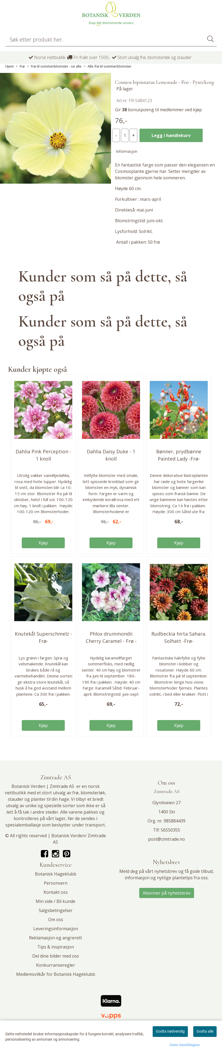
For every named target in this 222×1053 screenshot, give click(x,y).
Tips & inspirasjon (55, 947)
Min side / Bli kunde (55, 901)
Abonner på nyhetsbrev (167, 893)
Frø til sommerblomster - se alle (54, 66)
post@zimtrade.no (166, 839)
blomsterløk (93, 793)
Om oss (55, 919)
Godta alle (204, 1031)
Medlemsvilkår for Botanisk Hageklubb (55, 974)
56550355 (170, 830)
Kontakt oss (56, 892)
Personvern (55, 883)
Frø (20, 66)
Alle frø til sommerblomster (107, 66)
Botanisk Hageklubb (55, 874)
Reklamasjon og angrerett (55, 938)
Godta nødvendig (170, 1031)
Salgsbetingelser (56, 910)
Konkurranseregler (55, 965)
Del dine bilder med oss (55, 956)
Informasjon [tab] (126, 151)
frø (75, 793)
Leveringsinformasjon (55, 929)
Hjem (9, 66)
